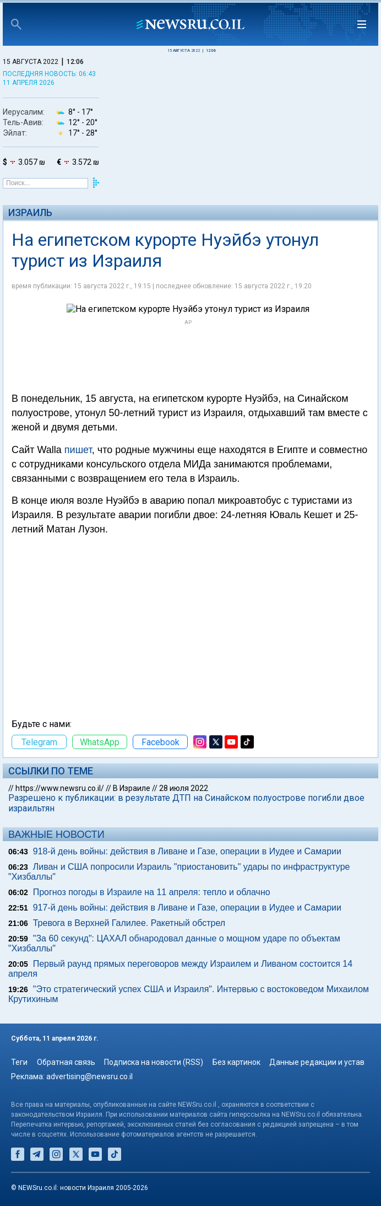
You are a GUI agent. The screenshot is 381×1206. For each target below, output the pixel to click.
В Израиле (131, 788)
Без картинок (236, 1062)
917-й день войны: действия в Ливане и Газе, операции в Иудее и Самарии (187, 907)
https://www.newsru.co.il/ (59, 788)
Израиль (30, 212)
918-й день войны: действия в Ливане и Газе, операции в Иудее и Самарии (187, 851)
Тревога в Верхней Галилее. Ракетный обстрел (129, 923)
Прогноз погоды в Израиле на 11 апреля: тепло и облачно (151, 892)
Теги (19, 1062)
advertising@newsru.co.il (89, 1076)
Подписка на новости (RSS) (153, 1062)
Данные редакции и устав (316, 1062)
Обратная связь (66, 1062)
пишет (78, 449)
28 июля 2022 (183, 788)
